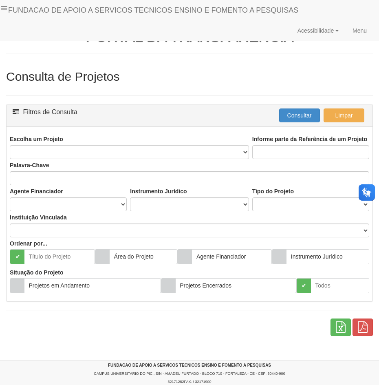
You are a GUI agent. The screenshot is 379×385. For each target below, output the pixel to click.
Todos (322, 285)
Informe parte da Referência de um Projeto (309, 139)
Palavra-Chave (29, 165)
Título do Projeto (50, 256)
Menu (359, 30)
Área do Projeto (134, 256)
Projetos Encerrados (205, 285)
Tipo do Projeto (273, 191)
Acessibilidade (318, 30)
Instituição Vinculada (38, 217)
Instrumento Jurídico (158, 191)
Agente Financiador (36, 191)
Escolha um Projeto (36, 139)
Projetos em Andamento (59, 285)
